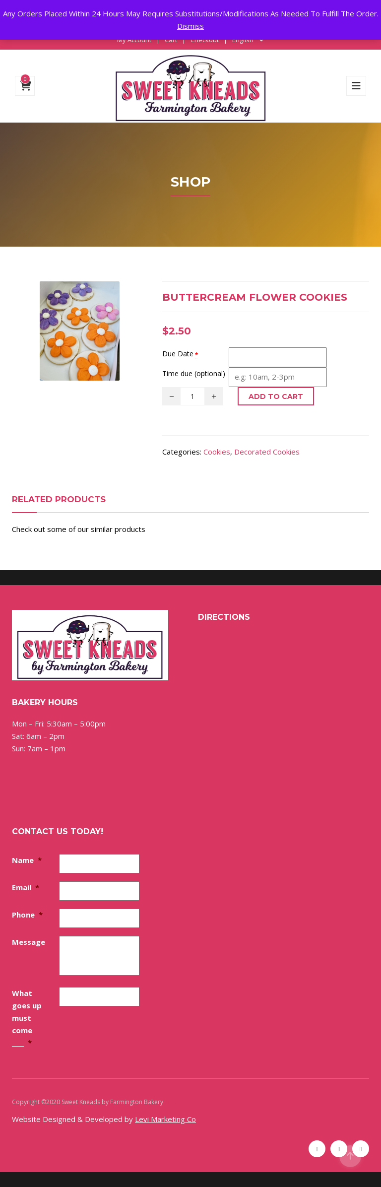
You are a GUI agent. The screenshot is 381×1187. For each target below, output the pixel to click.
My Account (134, 39)
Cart (171, 39)
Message (28, 942)
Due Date (177, 353)
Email (25, 887)
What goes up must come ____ (27, 1018)
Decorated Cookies (267, 452)
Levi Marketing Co (165, 1119)
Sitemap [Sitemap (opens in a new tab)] (176, 1102)
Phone (27, 915)
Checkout (204, 39)
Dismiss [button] (190, 26)
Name (27, 860)
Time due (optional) (193, 373)
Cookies (216, 452)
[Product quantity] (192, 396)
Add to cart (276, 396)
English (243, 39)
